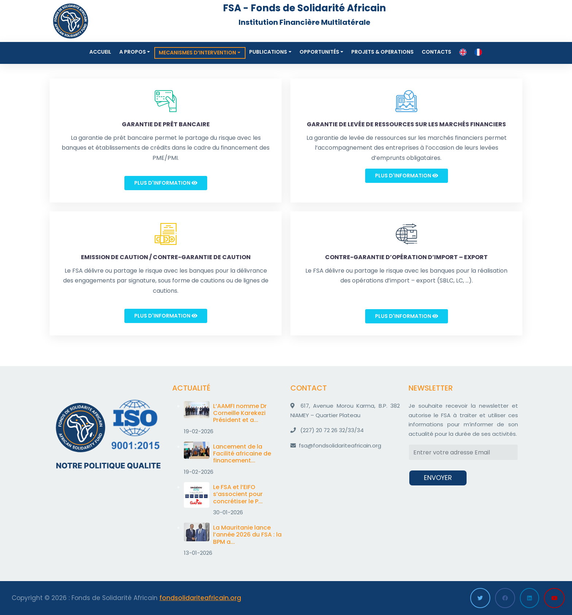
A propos (132, 51)
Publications (268, 51)
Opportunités (319, 51)
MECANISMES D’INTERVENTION (197, 52)
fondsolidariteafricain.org (200, 597)
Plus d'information (165, 183)
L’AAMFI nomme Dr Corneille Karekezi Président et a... (240, 413)
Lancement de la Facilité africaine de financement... (242, 453)
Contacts (436, 51)
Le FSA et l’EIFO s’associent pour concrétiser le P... (238, 494)
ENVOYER (438, 477)
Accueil (100, 51)
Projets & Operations (382, 51)
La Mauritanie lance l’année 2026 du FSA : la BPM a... (247, 534)
